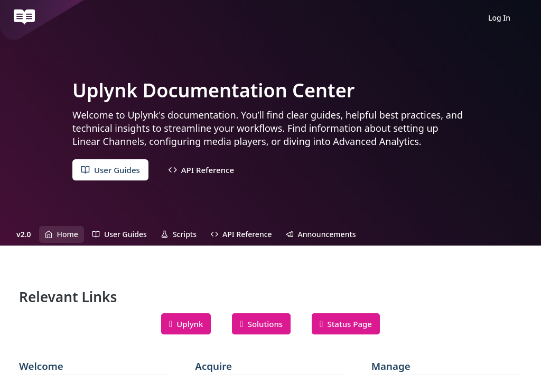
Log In (499, 18)
